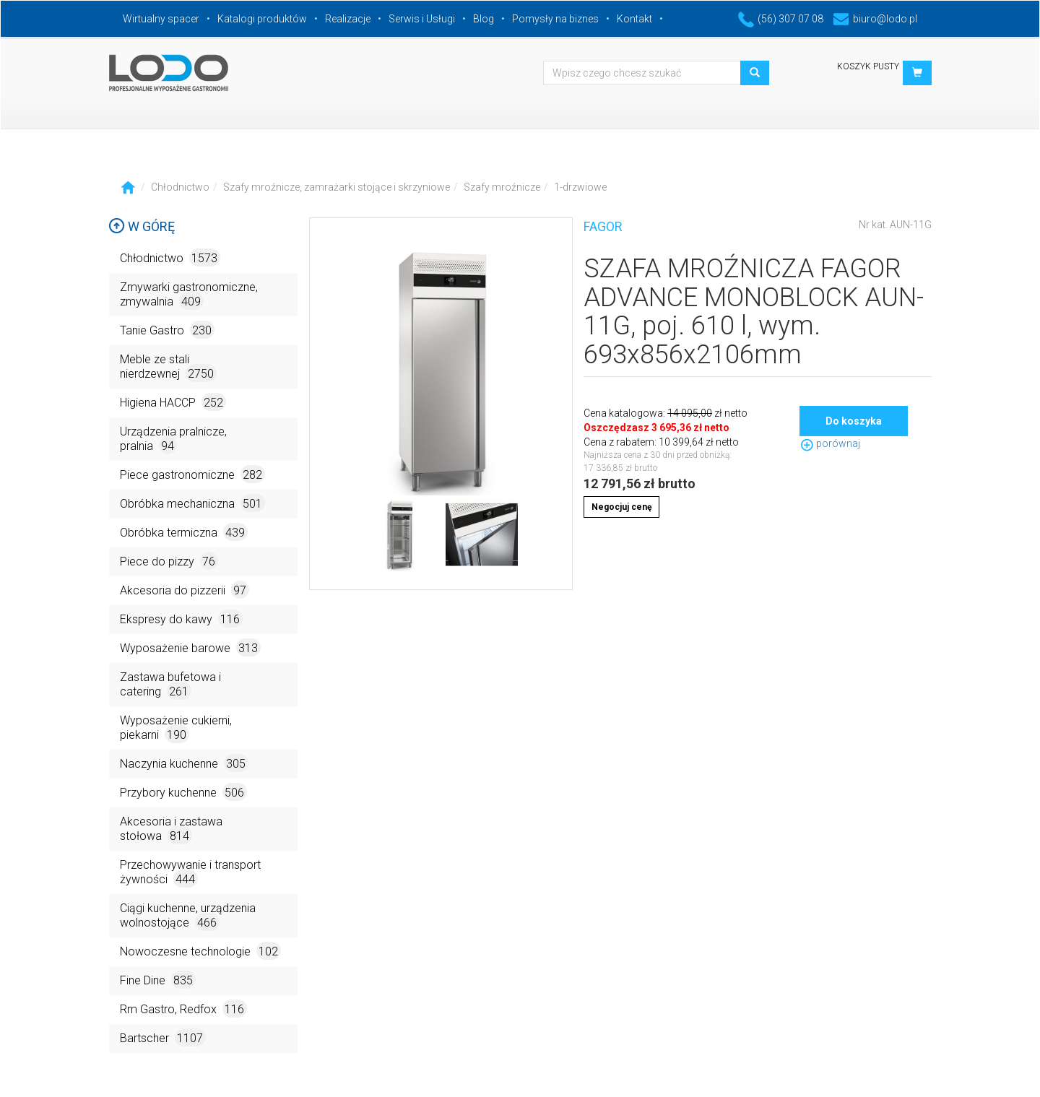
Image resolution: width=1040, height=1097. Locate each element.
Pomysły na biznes (555, 19)
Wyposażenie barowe (190, 647)
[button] (917, 73)
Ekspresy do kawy (181, 619)
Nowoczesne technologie (200, 951)
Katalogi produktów (262, 19)
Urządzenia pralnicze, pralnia (173, 439)
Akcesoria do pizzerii (184, 590)
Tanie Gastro (167, 330)
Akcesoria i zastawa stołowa (171, 829)
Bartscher (163, 1037)
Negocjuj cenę (621, 507)
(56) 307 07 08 (780, 19)
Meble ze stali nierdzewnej (168, 367)
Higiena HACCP (173, 402)
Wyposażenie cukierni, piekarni (176, 728)
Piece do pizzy (169, 561)
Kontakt (634, 19)
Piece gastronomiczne (192, 474)
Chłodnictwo (180, 187)
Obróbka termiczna (184, 532)
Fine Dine (158, 980)
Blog (483, 19)
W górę (141, 226)
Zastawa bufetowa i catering (170, 685)
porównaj (830, 443)
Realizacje (347, 19)
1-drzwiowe (580, 187)
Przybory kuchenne (183, 792)
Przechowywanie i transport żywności (190, 873)
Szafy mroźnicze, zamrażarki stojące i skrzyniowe (336, 187)
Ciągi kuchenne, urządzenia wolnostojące (188, 916)
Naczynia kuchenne (184, 763)
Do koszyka (854, 421)
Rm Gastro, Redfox (183, 1009)
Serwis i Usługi (422, 19)
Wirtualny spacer (161, 19)
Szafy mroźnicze (502, 187)
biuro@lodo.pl (875, 19)
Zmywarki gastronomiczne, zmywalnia (189, 295)
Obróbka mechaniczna (192, 503)
